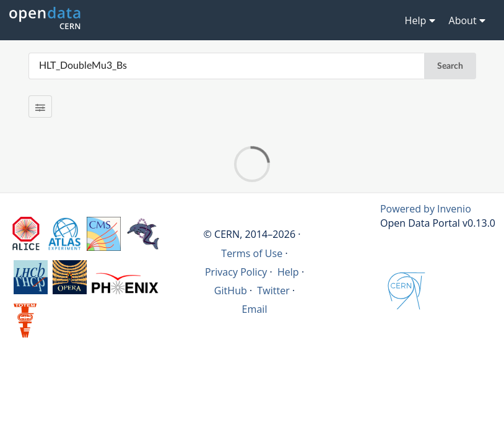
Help (288, 272)
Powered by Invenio (425, 209)
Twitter (273, 290)
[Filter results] (40, 106)
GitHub (230, 290)
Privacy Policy (236, 272)
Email (254, 309)
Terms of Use (251, 253)
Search (450, 66)
